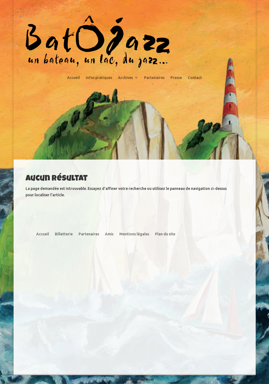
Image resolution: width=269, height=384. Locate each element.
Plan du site (165, 234)
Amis (109, 234)
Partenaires (154, 78)
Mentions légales (134, 234)
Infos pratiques (99, 78)
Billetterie (64, 234)
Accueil (73, 78)
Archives (125, 78)
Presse (176, 78)
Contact (195, 78)
